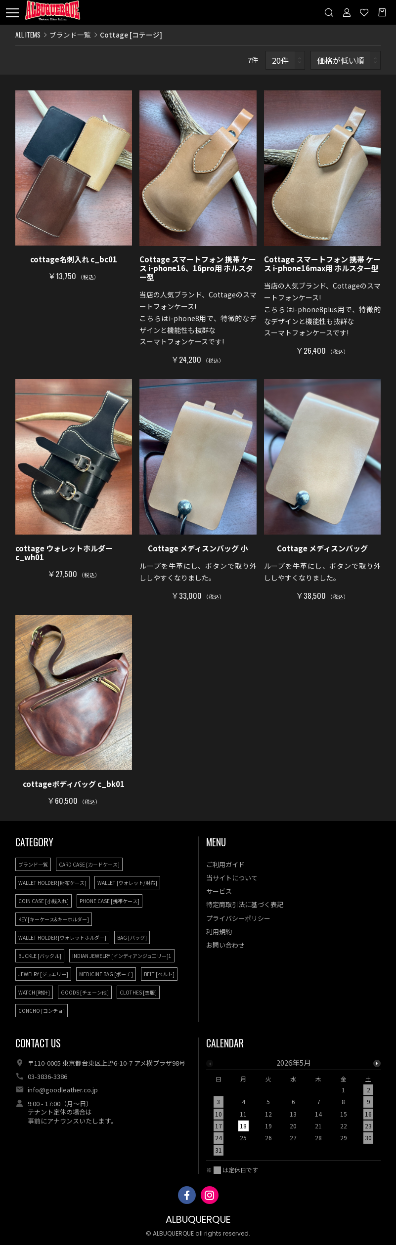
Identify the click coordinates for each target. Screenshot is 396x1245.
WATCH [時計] (34, 992)
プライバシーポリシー (238, 918)
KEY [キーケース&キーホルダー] (53, 919)
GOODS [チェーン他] (85, 992)
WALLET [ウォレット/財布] (127, 882)
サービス (219, 891)
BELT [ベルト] (159, 974)
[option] (293, 1109)
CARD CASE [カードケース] (89, 864)
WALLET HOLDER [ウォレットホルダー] (62, 937)
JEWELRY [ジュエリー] (43, 974)
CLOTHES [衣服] (138, 992)
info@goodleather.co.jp (63, 1089)
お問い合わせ (225, 945)
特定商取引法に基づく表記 (244, 904)
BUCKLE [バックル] (39, 955)
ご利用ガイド (225, 864)
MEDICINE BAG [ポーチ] (106, 974)
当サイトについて (232, 877)
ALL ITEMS (28, 35)
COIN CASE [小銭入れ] (43, 901)
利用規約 (219, 931)
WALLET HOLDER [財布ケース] (52, 882)
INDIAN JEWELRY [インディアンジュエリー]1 (122, 955)
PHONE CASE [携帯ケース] (109, 901)
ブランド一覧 (70, 35)
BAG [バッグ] (132, 937)
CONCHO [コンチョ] (41, 1010)
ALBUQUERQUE (198, 1219)
